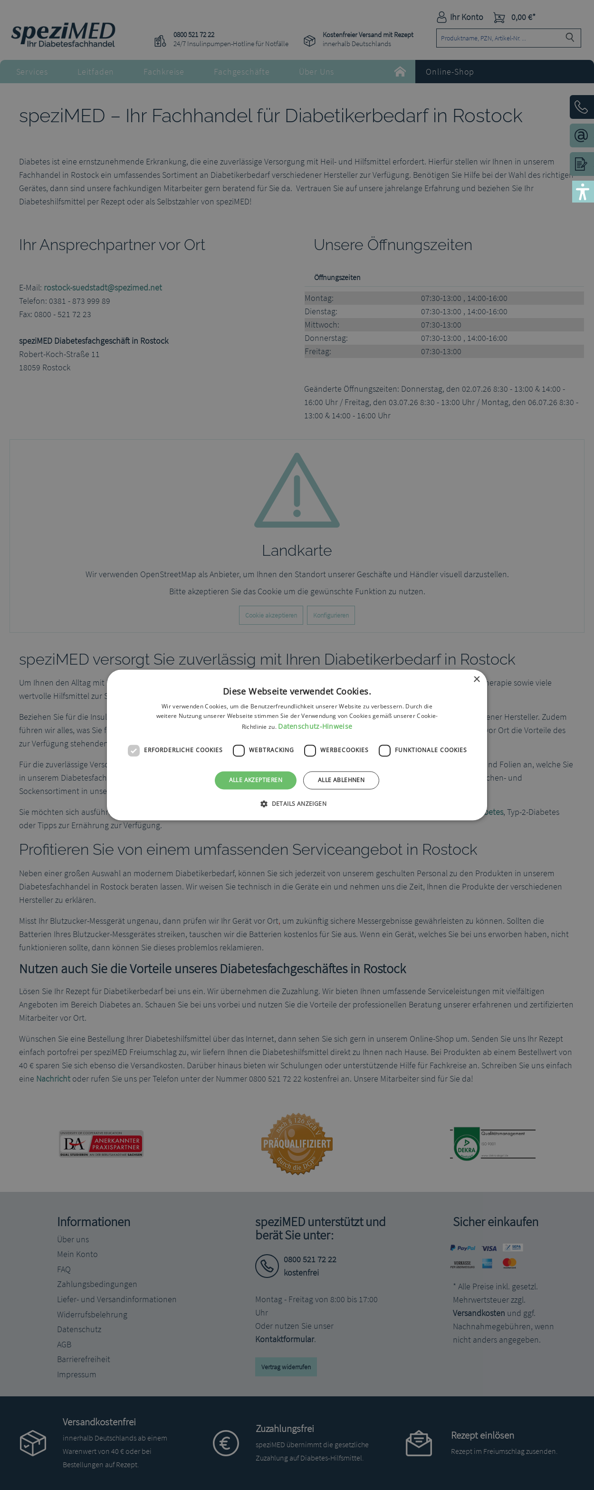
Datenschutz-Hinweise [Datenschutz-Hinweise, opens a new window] (315, 726)
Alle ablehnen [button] (341, 780)
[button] (297, 804)
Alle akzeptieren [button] (255, 780)
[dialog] (297, 745)
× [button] (476, 679)
